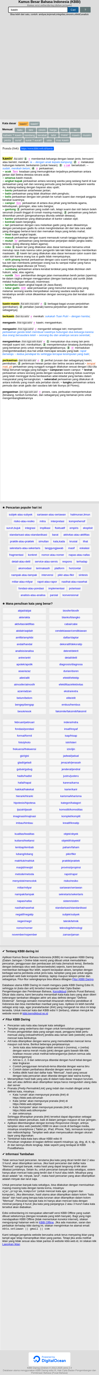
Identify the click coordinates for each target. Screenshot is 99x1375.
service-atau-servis (46, 561)
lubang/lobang (24, 854)
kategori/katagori (71, 802)
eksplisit (88, 528)
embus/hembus (71, 704)
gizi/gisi (24, 755)
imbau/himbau (24, 822)
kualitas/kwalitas (24, 833)
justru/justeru (71, 776)
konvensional (70, 595)
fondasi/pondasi (24, 729)
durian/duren (71, 671)
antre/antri (24, 657)
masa (64, 135)
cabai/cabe (70, 624)
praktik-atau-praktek (22, 541)
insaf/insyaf (71, 729)
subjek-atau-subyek (20, 514)
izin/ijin (71, 749)
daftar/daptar (71, 637)
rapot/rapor (71, 874)
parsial (54, 595)
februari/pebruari (24, 722)
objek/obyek (71, 833)
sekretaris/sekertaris (71, 894)
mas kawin (62, 140)
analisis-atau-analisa (33, 595)
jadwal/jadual (71, 755)
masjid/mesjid (24, 867)
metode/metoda (24, 874)
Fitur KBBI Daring (82, 979)
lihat (85, 541)
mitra (43, 521)
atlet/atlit (24, 677)
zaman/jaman (71, 934)
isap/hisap (71, 735)
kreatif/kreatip (71, 822)
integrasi (30, 528)
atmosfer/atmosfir (24, 684)
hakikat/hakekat (24, 789)
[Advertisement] (49, 67)
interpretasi (57, 521)
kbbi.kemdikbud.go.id (35, 1013)
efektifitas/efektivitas (71, 684)
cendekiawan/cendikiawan (71, 630)
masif (71, 548)
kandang (29, 135)
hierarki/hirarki (24, 796)
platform (59, 568)
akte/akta (24, 617)
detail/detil (71, 657)
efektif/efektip (71, 677)
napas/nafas (24, 901)
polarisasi (75, 588)
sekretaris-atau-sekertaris (25, 548)
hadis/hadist (24, 776)
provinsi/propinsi (71, 867)
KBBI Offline (46, 1222)
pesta (7, 140)
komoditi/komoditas (70, 809)
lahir (53, 135)
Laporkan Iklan (11, 1245)
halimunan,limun (80, 514)
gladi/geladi (24, 762)
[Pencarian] (38, 10)
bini (31, 130)
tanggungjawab (54, 548)
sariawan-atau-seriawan (51, 514)
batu (19, 130)
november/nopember (24, 934)
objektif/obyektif (71, 840)
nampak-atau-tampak (24, 575)
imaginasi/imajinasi (24, 816)
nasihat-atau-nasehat (74, 581)
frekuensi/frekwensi (24, 749)
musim (87, 135)
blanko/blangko (71, 617)
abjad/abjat (24, 610)
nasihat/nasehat (24, 907)
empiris (74, 528)
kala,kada (59, 541)
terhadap (81, 561)
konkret (32, 554)
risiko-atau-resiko (24, 521)
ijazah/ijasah (24, 809)
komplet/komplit (71, 816)
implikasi (45, 528)
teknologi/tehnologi (71, 927)
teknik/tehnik (71, 921)
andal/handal (24, 644)
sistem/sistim (71, 901)
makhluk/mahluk (24, 860)
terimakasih (43, 568)
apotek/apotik (24, 664)
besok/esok (24, 711)
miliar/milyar (24, 887)
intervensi (47, 575)
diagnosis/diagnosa (70, 664)
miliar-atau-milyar (22, 581)
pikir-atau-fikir (66, 575)
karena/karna (71, 782)
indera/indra (71, 722)
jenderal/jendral (71, 769)
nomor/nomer (24, 927)
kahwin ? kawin (12, 135)
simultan (44, 541)
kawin (24, 123)
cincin (42, 130)
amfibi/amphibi (24, 637)
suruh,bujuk (13, 528)
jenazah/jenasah (71, 762)
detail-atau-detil (21, 561)
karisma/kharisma (71, 796)
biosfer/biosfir (71, 610)
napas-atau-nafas (79, 554)
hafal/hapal (24, 782)
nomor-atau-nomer (53, 554)
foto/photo (24, 742)
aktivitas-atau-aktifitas (76, 534)
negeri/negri (24, 921)
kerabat (42, 135)
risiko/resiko (71, 880)
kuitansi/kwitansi (24, 840)
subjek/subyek (70, 914)
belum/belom (24, 697)
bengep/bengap (24, 704)
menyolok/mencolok (25, 880)
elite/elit (71, 697)
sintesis (83, 575)
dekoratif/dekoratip (71, 644)
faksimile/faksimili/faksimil (71, 711)
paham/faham (71, 847)
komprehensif (77, 521)
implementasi (56, 588)
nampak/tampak (24, 894)
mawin (76, 135)
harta (64, 130)
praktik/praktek (71, 860)
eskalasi (84, 548)
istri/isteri (71, 742)
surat (18, 140)
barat (55, 534)
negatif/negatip (24, 914)
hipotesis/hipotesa (24, 802)
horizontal (75, 568)
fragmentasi (16, 554)
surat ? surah (33, 140)
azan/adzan (25, 691)
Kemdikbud (59, 991)
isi (75, 130)
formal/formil (24, 735)
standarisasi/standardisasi (71, 907)
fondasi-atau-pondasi (31, 588)
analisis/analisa (24, 650)
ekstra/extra (71, 691)
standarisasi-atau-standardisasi (28, 534)
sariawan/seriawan (71, 887)
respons (67, 561)
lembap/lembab (24, 847)
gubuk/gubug (24, 769)
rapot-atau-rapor (47, 581)
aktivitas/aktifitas (24, 624)
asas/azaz (24, 671)
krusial (73, 541)
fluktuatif (60, 528)
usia (49, 140)
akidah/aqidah (24, 630)
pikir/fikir (71, 854)
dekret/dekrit (71, 650)
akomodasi (25, 568)
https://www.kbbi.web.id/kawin (37, 148)
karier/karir (71, 789)
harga (53, 130)
